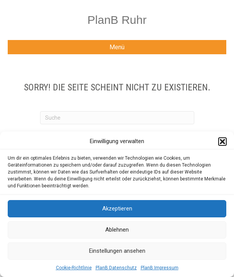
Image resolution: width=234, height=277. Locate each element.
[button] (222, 141)
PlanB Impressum (159, 267)
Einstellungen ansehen (117, 250)
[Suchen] (117, 117)
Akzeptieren (117, 208)
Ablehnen (117, 229)
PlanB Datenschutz (116, 267)
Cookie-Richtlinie (74, 267)
